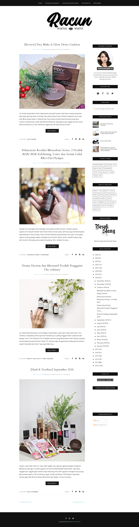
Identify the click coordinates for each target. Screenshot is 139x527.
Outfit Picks (98, 172)
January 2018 (101, 346)
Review (33, 139)
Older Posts (78, 502)
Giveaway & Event (33, 254)
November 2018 (102, 284)
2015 (97, 356)
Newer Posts (26, 502)
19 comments (64, 274)
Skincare (50, 358)
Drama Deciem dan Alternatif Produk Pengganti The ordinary (52, 268)
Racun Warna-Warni (75, 521)
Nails (113, 202)
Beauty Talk (31, 358)
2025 (97, 255)
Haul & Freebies (32, 491)
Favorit (113, 194)
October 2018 (102, 287)
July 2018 (100, 326)
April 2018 (100, 336)
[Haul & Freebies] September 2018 (52, 369)
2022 (97, 265)
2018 (97, 278)
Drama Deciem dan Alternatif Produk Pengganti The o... (107, 308)
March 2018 (101, 340)
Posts (97, 420)
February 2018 (102, 343)
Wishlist (96, 209)
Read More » (52, 131)
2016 (97, 353)
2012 (97, 366)
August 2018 (101, 323)
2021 (97, 268)
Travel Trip (98, 176)
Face (29, 139)
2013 (97, 362)
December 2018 (102, 281)
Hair (109, 198)
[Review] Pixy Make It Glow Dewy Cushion (52, 44)
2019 (97, 274)
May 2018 (100, 333)
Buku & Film (97, 168)
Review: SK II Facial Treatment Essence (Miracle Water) (108, 132)
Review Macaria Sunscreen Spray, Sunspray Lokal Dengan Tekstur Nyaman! (108, 149)
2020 (97, 271)
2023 (97, 261)
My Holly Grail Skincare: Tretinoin (106, 124)
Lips (107, 202)
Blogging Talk (111, 164)
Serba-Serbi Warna (105, 141)
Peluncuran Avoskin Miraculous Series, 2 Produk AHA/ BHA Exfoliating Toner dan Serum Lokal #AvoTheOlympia (52, 154)
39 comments (66, 49)
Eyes (101, 194)
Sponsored (45, 254)
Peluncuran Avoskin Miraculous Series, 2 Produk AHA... (107, 299)
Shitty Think (41, 358)
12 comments (66, 163)
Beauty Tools (109, 190)
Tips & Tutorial (107, 205)
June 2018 (100, 330)
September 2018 (103, 320)
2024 (97, 258)
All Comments (99, 425)
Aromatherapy (99, 164)
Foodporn (107, 168)
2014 (97, 359)
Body (95, 194)
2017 (97, 349)
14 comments (66, 374)
